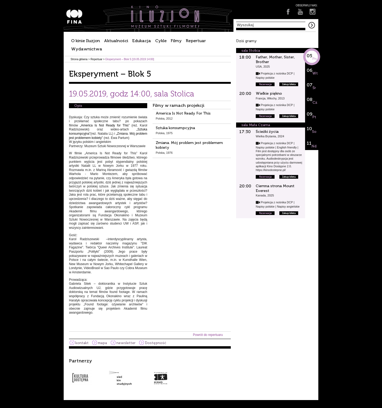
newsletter (126, 343)
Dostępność (155, 343)
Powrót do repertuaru (208, 335)
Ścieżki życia (267, 131)
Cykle (161, 40)
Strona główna (79, 59)
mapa (102, 343)
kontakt (82, 343)
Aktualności (116, 40)
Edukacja (141, 40)
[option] (191, 372)
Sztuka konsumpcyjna (175, 128)
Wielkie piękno (269, 93)
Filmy (176, 40)
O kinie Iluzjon (85, 40)
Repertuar (196, 40)
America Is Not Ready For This (183, 113)
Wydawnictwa (86, 48)
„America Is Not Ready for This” (104, 125)
